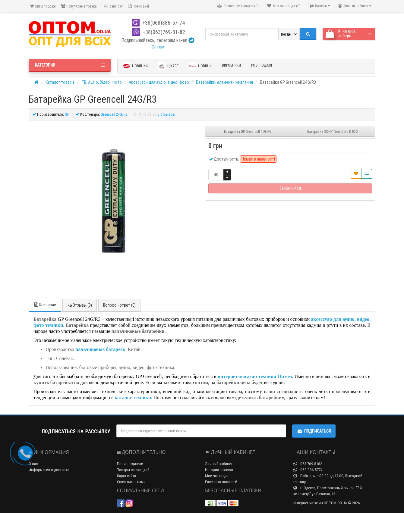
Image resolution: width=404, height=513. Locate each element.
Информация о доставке (49, 469)
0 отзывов (166, 114)
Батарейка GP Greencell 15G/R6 (247, 131)
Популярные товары (79, 6)
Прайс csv (113, 6)
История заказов (219, 469)
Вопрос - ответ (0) (119, 305)
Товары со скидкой (133, 469)
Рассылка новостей (221, 481)
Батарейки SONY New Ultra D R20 (332, 131)
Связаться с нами (131, 481)
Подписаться (314, 431)
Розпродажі (261, 65)
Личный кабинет (218, 463)
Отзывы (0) (79, 305)
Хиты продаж (42, 6)
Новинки (135, 66)
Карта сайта (126, 475)
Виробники (231, 65)
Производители (130, 463)
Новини (200, 66)
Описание (44, 304)
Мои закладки (217, 475)
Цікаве (168, 66)
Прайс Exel (138, 6)
